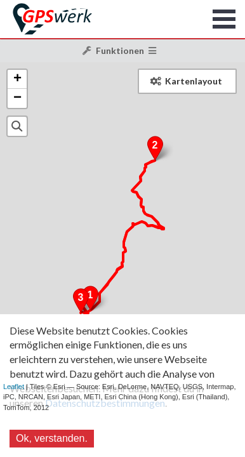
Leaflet (13, 386)
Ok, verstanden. (52, 438)
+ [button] (17, 79)
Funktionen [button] (119, 50)
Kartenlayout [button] (186, 81)
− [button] (17, 98)
